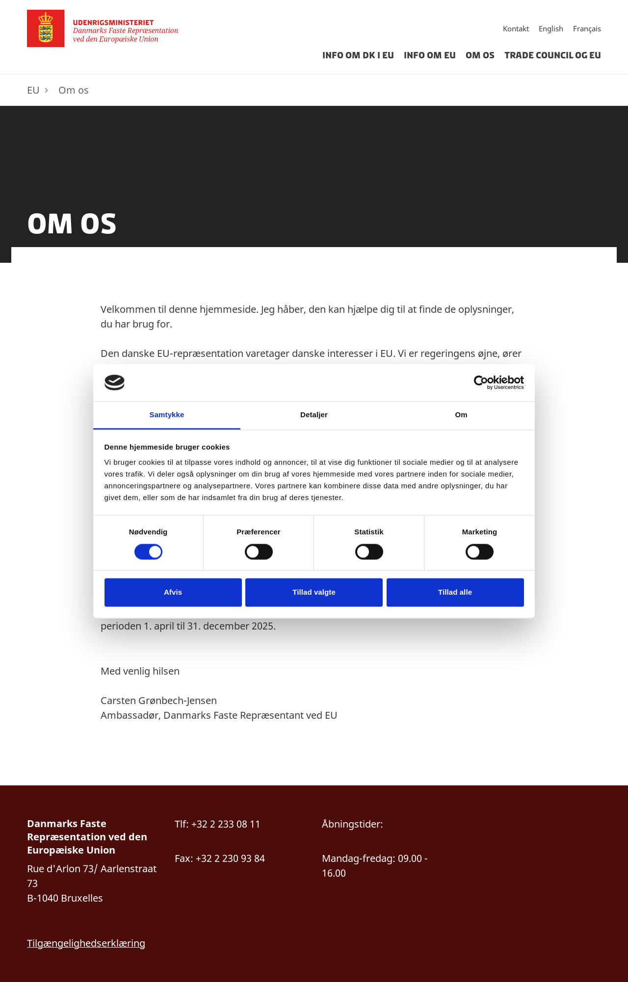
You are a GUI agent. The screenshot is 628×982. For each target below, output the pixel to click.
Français (587, 28)
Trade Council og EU (552, 55)
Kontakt (516, 28)
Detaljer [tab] (314, 415)
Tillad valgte (314, 592)
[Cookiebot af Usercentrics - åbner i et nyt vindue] (481, 382)
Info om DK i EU (358, 55)
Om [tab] (461, 415)
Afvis (173, 592)
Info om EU (430, 55)
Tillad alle (455, 592)
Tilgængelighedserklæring (86, 943)
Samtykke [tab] (167, 415)
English (551, 28)
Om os (480, 55)
